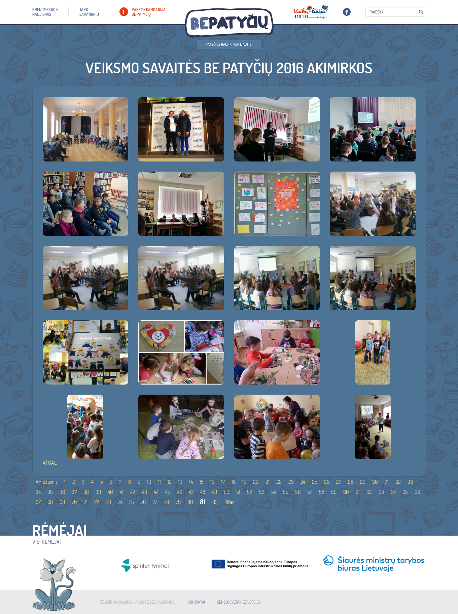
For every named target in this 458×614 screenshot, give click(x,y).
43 (144, 492)
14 (191, 481)
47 (191, 492)
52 (249, 492)
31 (387, 481)
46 (179, 492)
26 (326, 481)
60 (346, 492)
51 (238, 492)
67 (38, 502)
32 (398, 481)
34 (38, 492)
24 (303, 481)
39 (98, 492)
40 (110, 492)
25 (314, 481)
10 (149, 481)
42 (132, 492)
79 (178, 502)
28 (350, 481)
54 (273, 492)
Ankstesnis (47, 481)
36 (62, 492)
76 (143, 502)
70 (74, 502)
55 (285, 492)
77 (154, 502)
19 (244, 481)
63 (381, 492)
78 (166, 502)
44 (156, 492)
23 (291, 481)
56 (298, 492)
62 (369, 492)
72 (96, 502)
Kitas (229, 502)
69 (62, 502)
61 (358, 492)
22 (279, 481)
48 (202, 492)
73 (108, 502)
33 (410, 481)
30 (375, 481)
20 (256, 481)
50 (227, 492)
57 (309, 492)
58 (321, 492)
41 (122, 492)
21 (268, 481)
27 (338, 481)
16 (212, 481)
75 (131, 502)
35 (50, 492)
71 (85, 502)
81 (203, 502)
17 (223, 481)
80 (190, 502)
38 (86, 492)
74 (120, 502)
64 (393, 492)
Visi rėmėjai (46, 541)
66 (417, 492)
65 (405, 492)
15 (202, 481)
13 (180, 481)
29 (362, 481)
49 (214, 492)
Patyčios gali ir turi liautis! (229, 44)
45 (167, 492)
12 (170, 481)
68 (50, 502)
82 (215, 502)
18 (234, 481)
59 (334, 492)
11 (159, 481)
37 (74, 492)
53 (262, 492)
